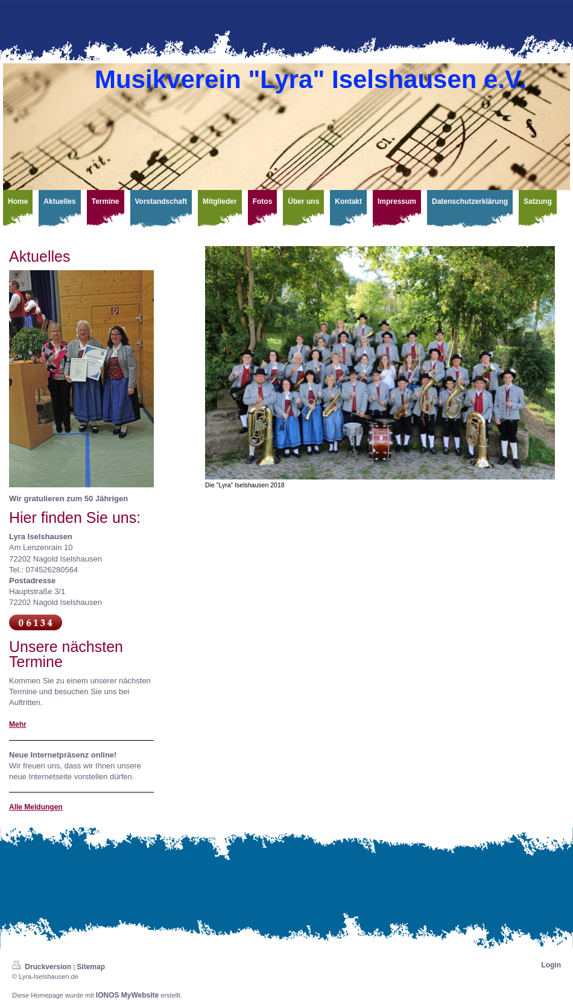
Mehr (18, 724)
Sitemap (91, 967)
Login (551, 965)
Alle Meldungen (36, 807)
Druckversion (42, 967)
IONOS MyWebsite (127, 995)
